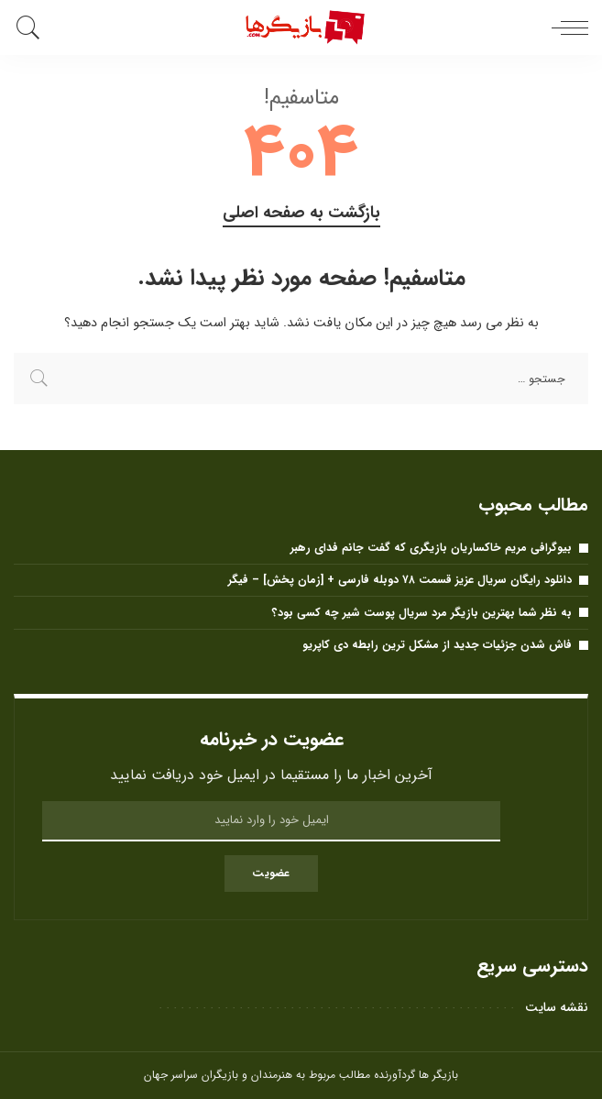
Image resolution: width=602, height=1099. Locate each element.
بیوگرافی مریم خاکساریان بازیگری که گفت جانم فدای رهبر (431, 547)
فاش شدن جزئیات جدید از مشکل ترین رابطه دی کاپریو (437, 645)
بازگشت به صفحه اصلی (301, 213)
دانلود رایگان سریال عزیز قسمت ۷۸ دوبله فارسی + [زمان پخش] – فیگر (400, 579)
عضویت (271, 873)
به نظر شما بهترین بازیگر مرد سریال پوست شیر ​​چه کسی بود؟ (422, 612)
